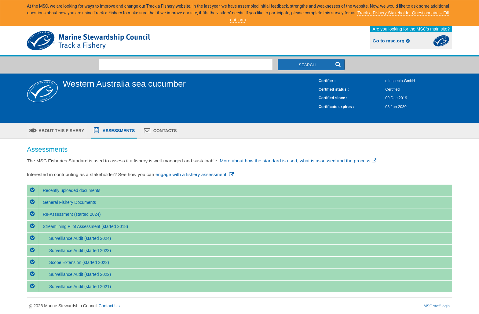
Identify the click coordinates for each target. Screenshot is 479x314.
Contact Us (108, 305)
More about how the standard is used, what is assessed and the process (298, 160)
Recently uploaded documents (63, 190)
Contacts (164, 130)
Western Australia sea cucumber (124, 83)
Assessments (118, 130)
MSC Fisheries (132, 40)
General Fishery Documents (61, 202)
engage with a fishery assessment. (195, 174)
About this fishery (61, 130)
